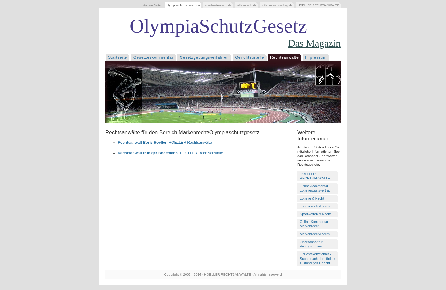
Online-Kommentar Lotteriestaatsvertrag (315, 188)
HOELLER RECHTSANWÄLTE (318, 5)
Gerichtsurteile (249, 57)
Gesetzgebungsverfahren (204, 57)
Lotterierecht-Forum (315, 206)
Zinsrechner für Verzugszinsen (311, 244)
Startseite (117, 57)
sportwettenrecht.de (218, 5)
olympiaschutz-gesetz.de (183, 5)
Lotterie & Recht (312, 198)
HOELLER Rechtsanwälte (190, 142)
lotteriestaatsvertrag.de (277, 5)
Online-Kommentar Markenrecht (314, 224)
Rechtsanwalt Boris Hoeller (142, 142)
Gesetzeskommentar (153, 57)
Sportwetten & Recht (315, 214)
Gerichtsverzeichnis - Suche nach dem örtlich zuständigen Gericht (317, 258)
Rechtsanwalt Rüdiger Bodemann (148, 153)
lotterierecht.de (246, 5)
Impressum (315, 57)
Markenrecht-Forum (315, 234)
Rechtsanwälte (284, 57)
